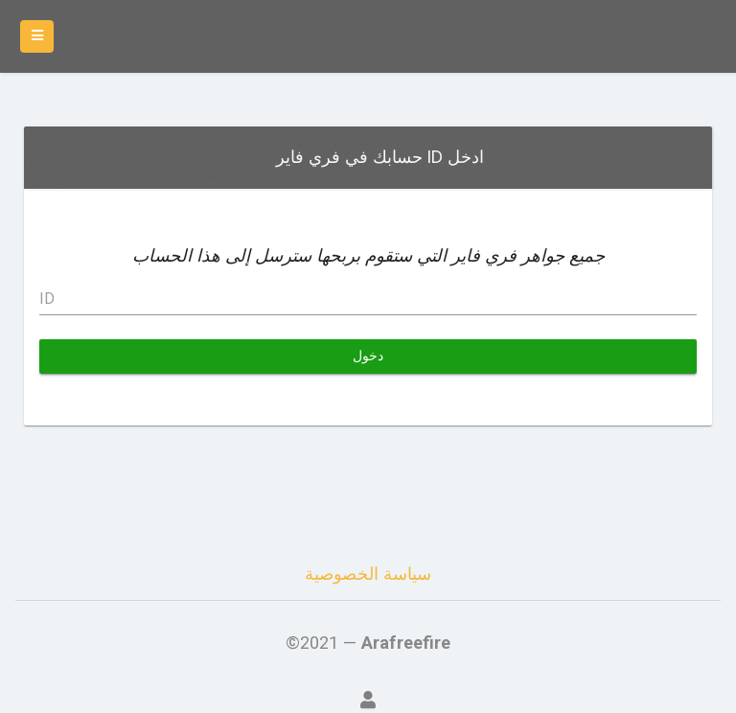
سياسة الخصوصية (368, 574)
